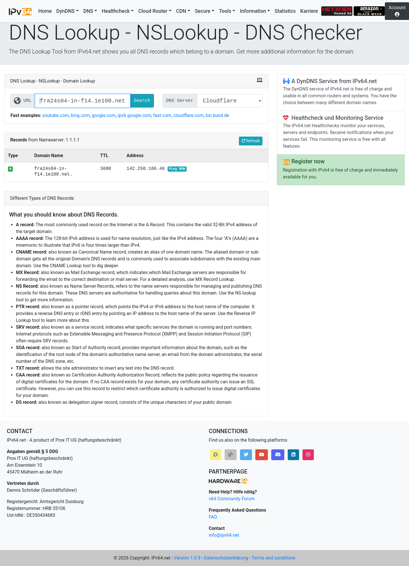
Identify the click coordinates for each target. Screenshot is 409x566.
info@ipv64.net (224, 535)
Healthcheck (116, 11)
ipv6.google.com (134, 115)
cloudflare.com (188, 115)
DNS (88, 11)
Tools (225, 11)
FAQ (213, 517)
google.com (104, 115)
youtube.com (55, 115)
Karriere (309, 11)
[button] (215, 454)
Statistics (285, 11)
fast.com (162, 115)
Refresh (250, 141)
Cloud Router (152, 11)
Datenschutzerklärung (226, 558)
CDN (181, 11)
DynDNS (65, 11)
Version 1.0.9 (187, 558)
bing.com (80, 115)
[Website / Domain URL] (82, 101)
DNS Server (179, 100)
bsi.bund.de (217, 115)
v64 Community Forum (232, 498)
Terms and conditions (273, 558)
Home (45, 11)
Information (253, 11)
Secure (202, 11)
